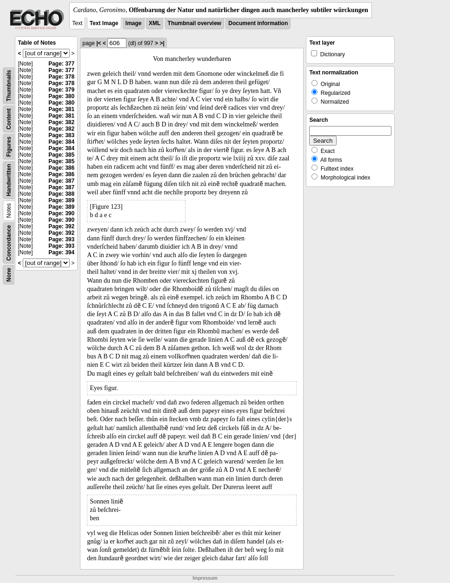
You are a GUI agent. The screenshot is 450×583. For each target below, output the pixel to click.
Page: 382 (61, 122)
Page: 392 (61, 226)
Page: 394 (61, 252)
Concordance (9, 243)
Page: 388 (61, 194)
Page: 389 (61, 200)
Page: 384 (61, 142)
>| (161, 43)
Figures (9, 147)
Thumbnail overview (194, 23)
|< (98, 43)
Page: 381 (61, 109)
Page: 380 (61, 96)
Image (134, 23)
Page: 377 (61, 63)
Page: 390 (61, 213)
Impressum (204, 578)
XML (154, 23)
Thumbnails (9, 85)
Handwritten (9, 180)
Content (9, 118)
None (9, 275)
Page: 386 (61, 168)
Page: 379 (61, 89)
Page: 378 (61, 76)
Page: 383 (61, 135)
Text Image (104, 23)
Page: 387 (61, 181)
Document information (258, 23)
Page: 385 (61, 155)
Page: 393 (61, 239)
